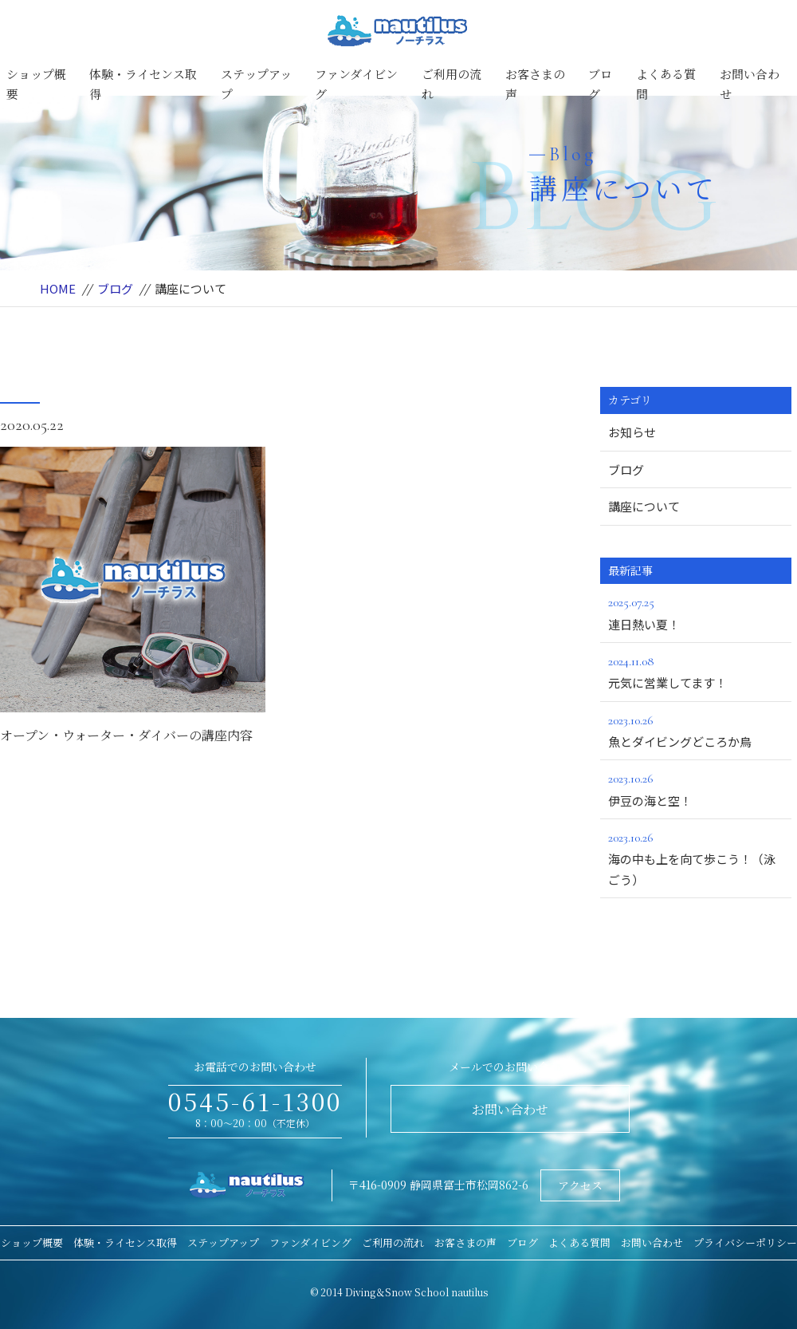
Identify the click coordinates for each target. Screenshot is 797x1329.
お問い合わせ (749, 84)
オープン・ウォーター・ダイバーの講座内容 (126, 735)
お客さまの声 (535, 84)
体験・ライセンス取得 (143, 84)
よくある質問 (666, 84)
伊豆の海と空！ (695, 788)
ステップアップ (256, 84)
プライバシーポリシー (745, 1242)
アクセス (580, 1185)
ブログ (600, 84)
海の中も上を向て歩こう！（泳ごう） (695, 857)
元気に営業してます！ (695, 671)
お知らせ (632, 432)
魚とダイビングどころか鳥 (695, 730)
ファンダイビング (356, 84)
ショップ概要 (36, 84)
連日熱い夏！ (695, 612)
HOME (58, 288)
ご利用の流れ (451, 84)
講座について (644, 506)
